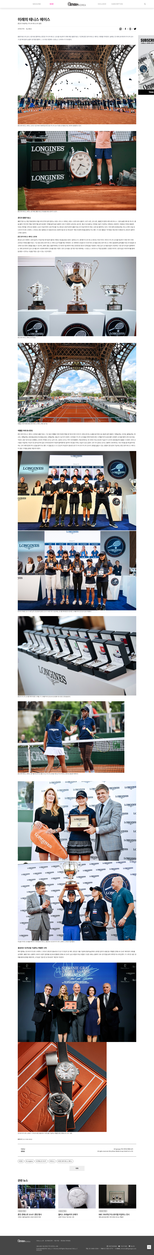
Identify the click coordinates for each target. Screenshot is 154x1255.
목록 (77, 1168)
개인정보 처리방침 (65, 1241)
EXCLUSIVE (102, 4)
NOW (52, 4)
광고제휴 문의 (49, 1241)
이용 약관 (56, 1241)
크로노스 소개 (40, 1241)
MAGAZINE (37, 4)
